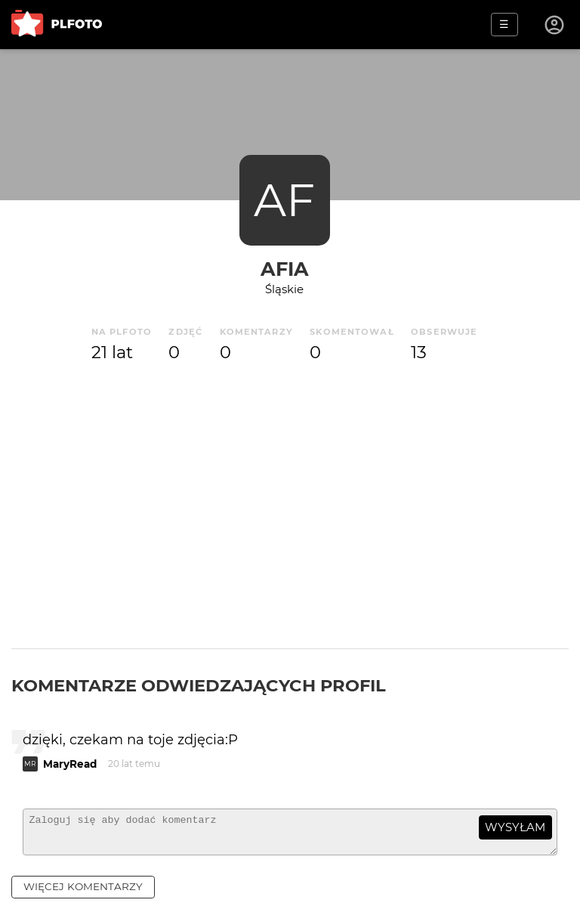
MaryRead (70, 764)
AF (284, 199)
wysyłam (515, 827)
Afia (285, 268)
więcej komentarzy (83, 893)
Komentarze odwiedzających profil (198, 685)
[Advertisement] (290, 501)
